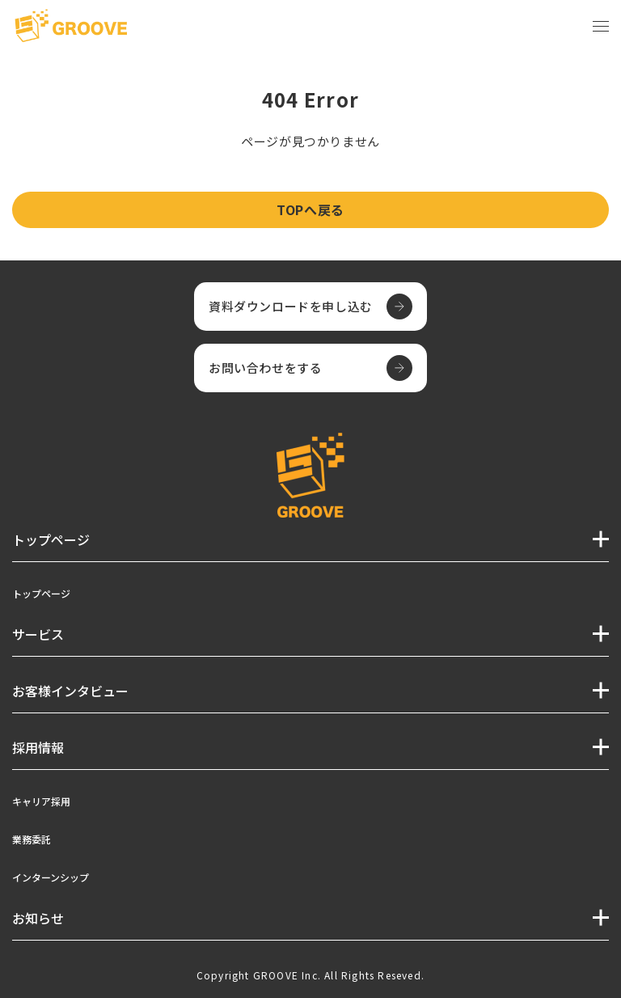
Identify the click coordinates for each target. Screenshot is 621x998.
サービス (38, 634)
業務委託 (31, 839)
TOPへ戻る (310, 209)
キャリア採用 (41, 801)
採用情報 (38, 747)
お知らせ (38, 918)
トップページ (41, 593)
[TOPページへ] (70, 26)
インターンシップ (50, 877)
